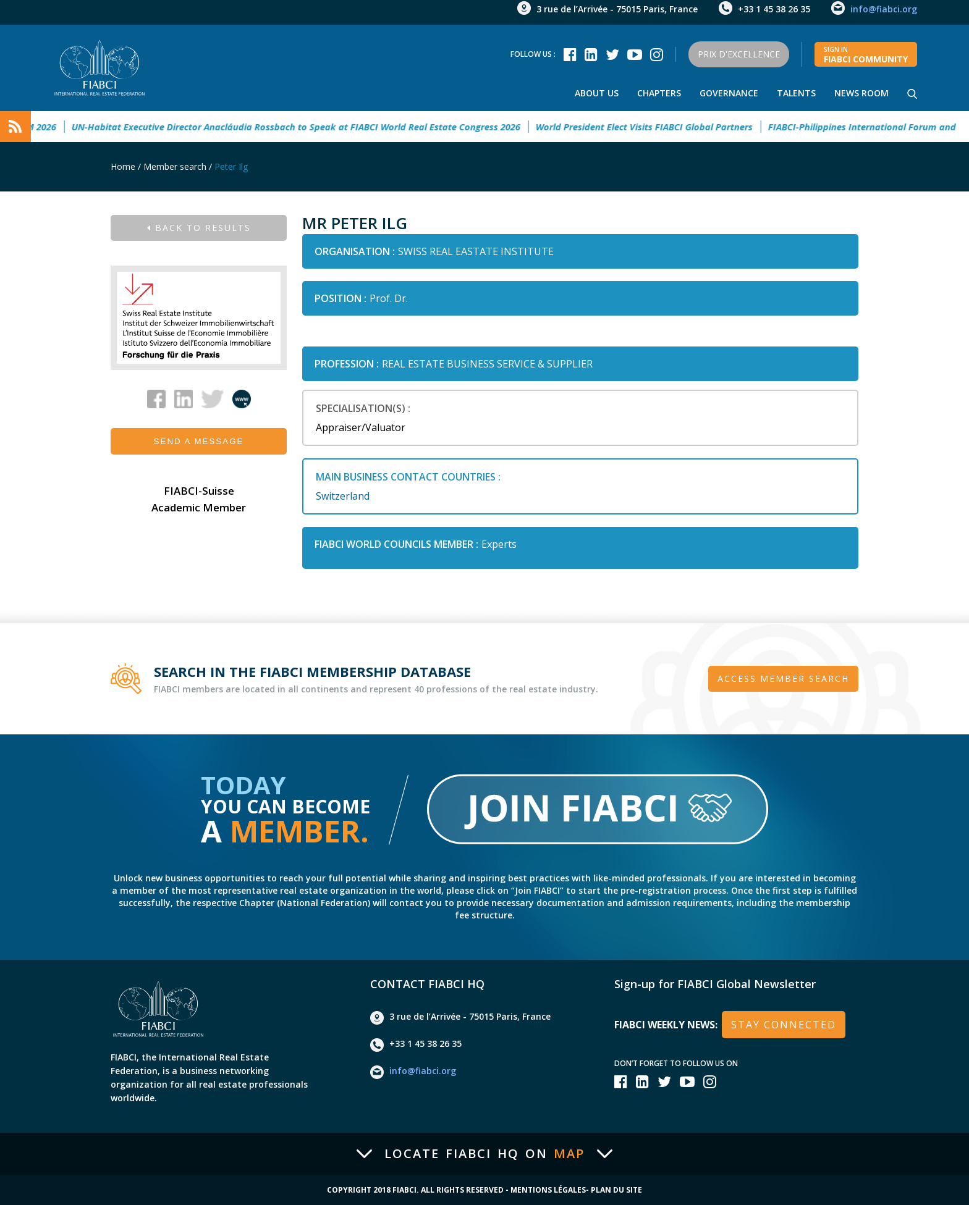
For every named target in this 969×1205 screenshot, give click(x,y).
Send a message (199, 441)
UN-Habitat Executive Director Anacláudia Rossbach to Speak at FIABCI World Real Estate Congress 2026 (302, 126)
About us (597, 93)
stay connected (783, 1024)
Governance (729, 93)
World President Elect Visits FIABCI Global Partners (651, 126)
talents (796, 93)
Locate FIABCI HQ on (484, 1154)
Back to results (199, 227)
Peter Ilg (231, 166)
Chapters (659, 93)
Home (123, 166)
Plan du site (616, 1190)
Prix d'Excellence (739, 54)
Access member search (783, 678)
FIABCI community (866, 55)
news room (861, 93)
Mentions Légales (548, 1190)
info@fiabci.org (883, 9)
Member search (174, 166)
